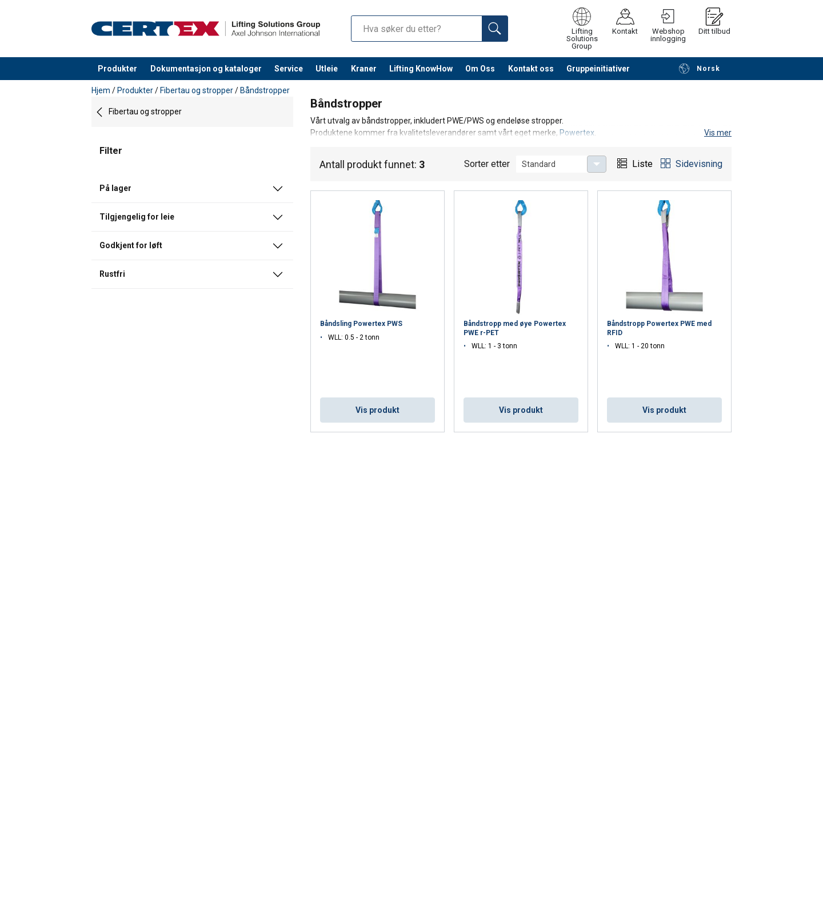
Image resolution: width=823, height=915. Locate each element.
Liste (642, 163)
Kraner (364, 68)
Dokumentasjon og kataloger (206, 68)
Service (288, 68)
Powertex (577, 132)
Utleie (326, 68)
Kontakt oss (531, 68)
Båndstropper (265, 90)
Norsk (699, 68)
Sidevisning (699, 163)
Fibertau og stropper (196, 90)
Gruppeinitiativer (598, 68)
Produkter (117, 68)
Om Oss (480, 68)
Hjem (100, 90)
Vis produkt (377, 410)
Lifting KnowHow (421, 68)
